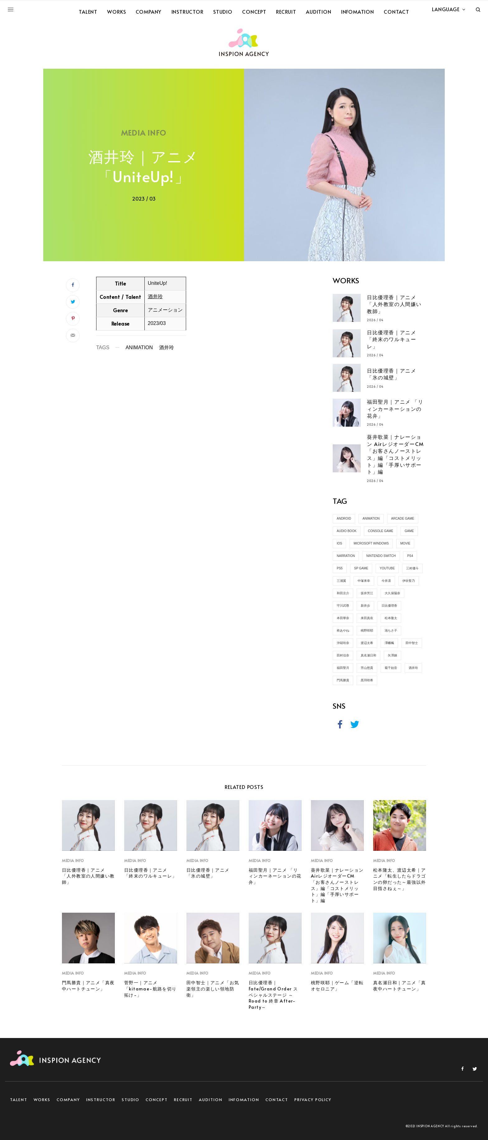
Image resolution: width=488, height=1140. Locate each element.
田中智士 (412, 643)
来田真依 (367, 618)
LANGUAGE (445, 9)
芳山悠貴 (367, 668)
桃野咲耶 (367, 630)
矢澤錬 (392, 655)
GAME (409, 531)
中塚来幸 (364, 580)
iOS (339, 543)
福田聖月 (343, 668)
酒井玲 (155, 296)
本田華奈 (343, 618)
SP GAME (361, 568)
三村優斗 (412, 568)
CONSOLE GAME (380, 531)
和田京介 (343, 593)
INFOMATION (244, 1099)
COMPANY (68, 1099)
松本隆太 (391, 618)
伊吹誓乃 (408, 580)
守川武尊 (343, 605)
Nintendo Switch (381, 556)
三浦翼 (341, 580)
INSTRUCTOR (100, 1099)
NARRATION (346, 556)
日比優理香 (389, 605)
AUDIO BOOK (346, 531)
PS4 (410, 556)
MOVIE (405, 543)
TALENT (18, 1099)
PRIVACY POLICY (312, 1099)
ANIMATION (139, 347)
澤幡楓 (389, 643)
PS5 (340, 568)
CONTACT (276, 1099)
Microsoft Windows (371, 543)
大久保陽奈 (392, 593)
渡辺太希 (367, 643)
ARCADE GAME (402, 518)
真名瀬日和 (368, 655)
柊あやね (343, 630)
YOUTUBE (387, 568)
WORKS (42, 1099)
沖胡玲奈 (343, 643)
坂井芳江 (367, 593)
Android (344, 518)
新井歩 (365, 605)
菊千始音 (391, 668)
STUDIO (131, 1099)
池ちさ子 (391, 630)
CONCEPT (156, 1099)
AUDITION (210, 1099)
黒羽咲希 (367, 680)
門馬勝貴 (343, 680)
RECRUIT (183, 1099)
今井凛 (386, 580)
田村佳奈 (343, 655)
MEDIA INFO (143, 133)
